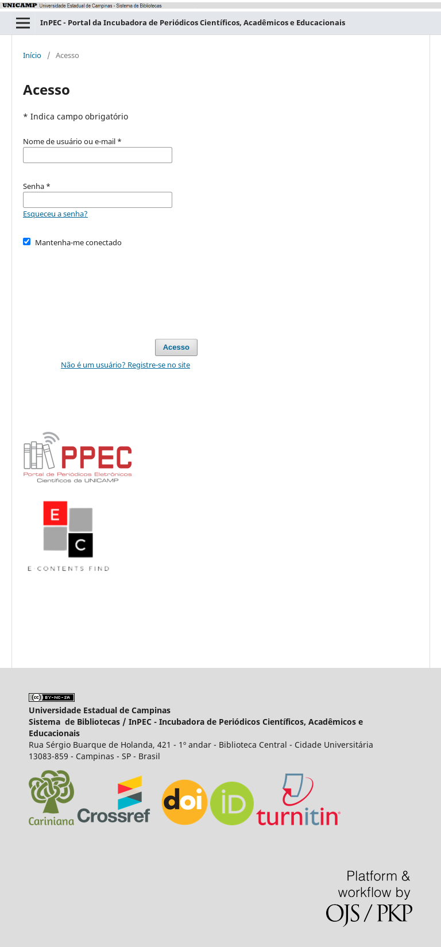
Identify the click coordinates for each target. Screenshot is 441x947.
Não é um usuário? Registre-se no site (125, 365)
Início (32, 55)
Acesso (176, 347)
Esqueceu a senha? (55, 213)
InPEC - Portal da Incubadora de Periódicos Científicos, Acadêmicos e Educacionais (192, 22)
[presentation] (110, 287)
